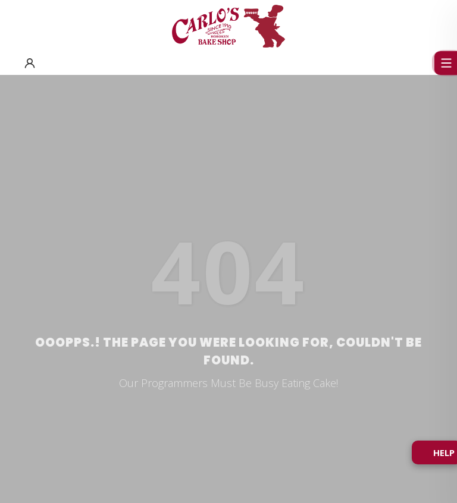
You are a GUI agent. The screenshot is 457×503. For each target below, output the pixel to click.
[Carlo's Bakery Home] (228, 26)
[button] (30, 63)
